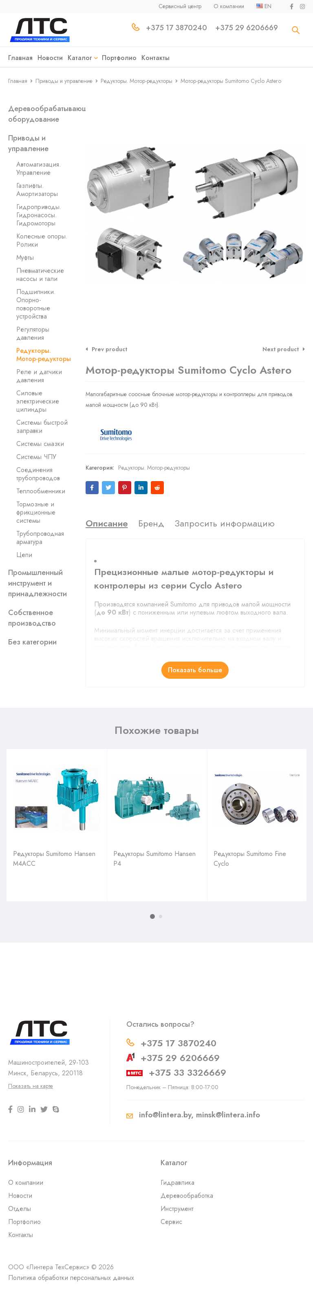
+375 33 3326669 (187, 1072)
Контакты (20, 1234)
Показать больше (195, 670)
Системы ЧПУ (36, 456)
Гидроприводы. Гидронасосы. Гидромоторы (39, 215)
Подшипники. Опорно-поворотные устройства (36, 304)
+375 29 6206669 (180, 1057)
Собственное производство (32, 618)
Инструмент (177, 1208)
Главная (17, 81)
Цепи (24, 555)
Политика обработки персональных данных (71, 1277)
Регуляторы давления (32, 333)
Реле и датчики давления (39, 376)
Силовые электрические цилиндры (37, 401)
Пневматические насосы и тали (40, 274)
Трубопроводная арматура (40, 537)
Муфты (25, 257)
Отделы (19, 1208)
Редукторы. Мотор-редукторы (136, 81)
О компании (25, 1182)
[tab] (107, 523)
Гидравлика (177, 1182)
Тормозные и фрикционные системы (35, 512)
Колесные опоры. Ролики (42, 240)
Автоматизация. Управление (38, 168)
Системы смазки (40, 443)
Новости (20, 1195)
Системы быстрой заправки (42, 426)
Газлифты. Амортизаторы (37, 189)
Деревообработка (187, 1195)
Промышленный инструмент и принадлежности (37, 583)
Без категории (32, 642)
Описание (107, 523)
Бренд (151, 523)
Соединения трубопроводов (38, 474)
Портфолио (24, 1221)
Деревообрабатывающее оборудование (52, 114)
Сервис (171, 1221)
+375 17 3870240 (178, 1043)
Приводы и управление (64, 81)
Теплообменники (40, 491)
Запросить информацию (224, 523)
